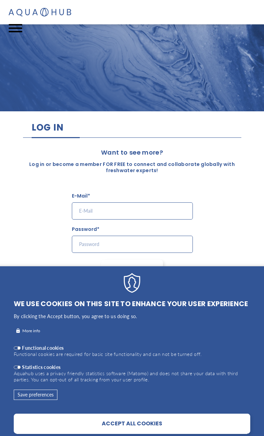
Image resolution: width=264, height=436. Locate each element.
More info (31, 340)
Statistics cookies (41, 376)
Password (84, 229)
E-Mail (80, 196)
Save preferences (36, 404)
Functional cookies (43, 357)
